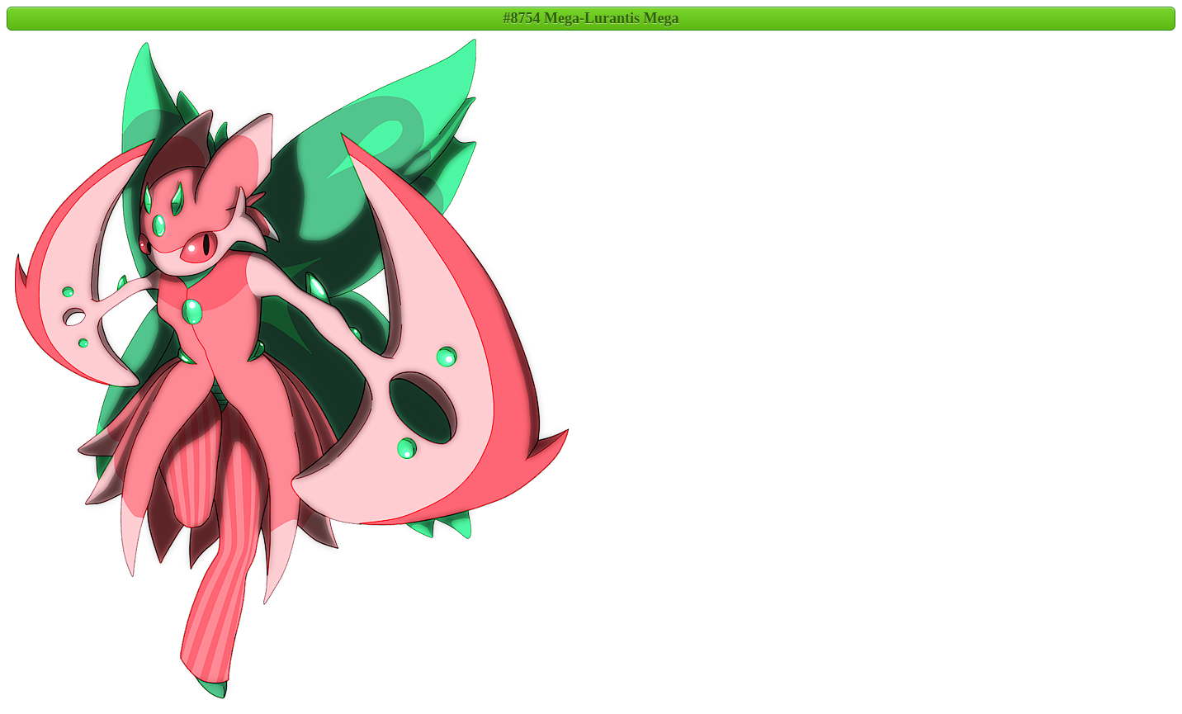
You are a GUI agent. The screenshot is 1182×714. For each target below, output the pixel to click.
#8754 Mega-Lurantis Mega (591, 18)
